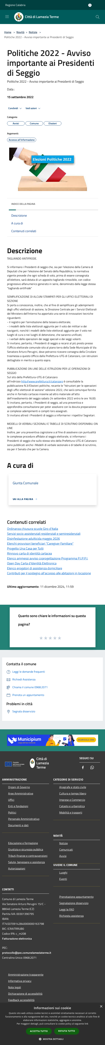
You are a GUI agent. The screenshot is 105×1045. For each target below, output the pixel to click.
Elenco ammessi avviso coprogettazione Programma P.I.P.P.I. (47, 558)
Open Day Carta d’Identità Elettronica (31, 563)
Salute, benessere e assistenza (26, 862)
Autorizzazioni (16, 868)
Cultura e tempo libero (72, 793)
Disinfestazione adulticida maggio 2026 (33, 538)
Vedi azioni (33, 108)
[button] (52, 1039)
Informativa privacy (19, 981)
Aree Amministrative (20, 793)
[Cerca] (97, 17)
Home (7, 32)
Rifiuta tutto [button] (66, 1030)
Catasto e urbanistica (72, 806)
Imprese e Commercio (72, 800)
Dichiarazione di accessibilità (25, 994)
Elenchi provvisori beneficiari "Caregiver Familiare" (40, 543)
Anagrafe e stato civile (72, 787)
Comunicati (66, 849)
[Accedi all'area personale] (90, 5)
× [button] (101, 1006)
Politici (12, 812)
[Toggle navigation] (7, 16)
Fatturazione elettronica (17, 938)
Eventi (63, 879)
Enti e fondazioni (18, 806)
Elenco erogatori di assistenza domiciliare (34, 568)
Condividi (15, 108)
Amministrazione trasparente (25, 974)
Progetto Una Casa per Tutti (25, 548)
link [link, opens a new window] (86, 1023)
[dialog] (52, 1024)
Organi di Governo (19, 787)
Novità (20, 32)
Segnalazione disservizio (73, 903)
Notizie (33, 32)
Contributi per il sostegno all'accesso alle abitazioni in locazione (49, 573)
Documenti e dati (18, 825)
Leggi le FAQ (66, 909)
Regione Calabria (15, 5)
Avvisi (63, 856)
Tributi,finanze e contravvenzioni (27, 856)
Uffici (11, 800)
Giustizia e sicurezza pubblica (25, 849)
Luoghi (63, 872)
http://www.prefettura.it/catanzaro (42, 381)
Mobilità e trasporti (70, 812)
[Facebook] (82, 768)
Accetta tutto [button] (39, 1031)
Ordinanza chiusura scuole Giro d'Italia (32, 528)
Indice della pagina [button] (23, 204)
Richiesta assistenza (71, 916)
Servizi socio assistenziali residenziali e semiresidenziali (43, 533)
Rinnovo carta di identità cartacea (29, 553)
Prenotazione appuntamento (76, 897)
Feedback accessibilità (21, 1000)
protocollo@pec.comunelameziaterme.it (26, 953)
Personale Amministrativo (23, 819)
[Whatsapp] (92, 768)
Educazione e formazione (23, 843)
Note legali (14, 987)
